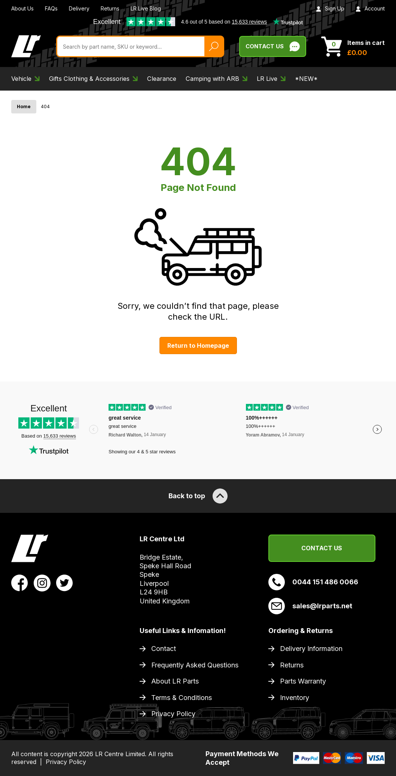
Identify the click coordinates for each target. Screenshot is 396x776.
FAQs (51, 8)
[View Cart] (353, 46)
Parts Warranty (303, 681)
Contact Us (321, 548)
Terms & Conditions (181, 698)
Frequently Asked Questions (194, 665)
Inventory (294, 698)
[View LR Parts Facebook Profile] (19, 582)
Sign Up (330, 8)
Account (370, 8)
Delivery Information (311, 648)
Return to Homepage (198, 345)
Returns (110, 8)
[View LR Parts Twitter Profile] (64, 582)
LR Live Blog (146, 8)
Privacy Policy (173, 714)
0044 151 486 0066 (313, 582)
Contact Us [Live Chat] (273, 46)
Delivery (79, 8)
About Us (22, 8)
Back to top (198, 496)
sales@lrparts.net (310, 606)
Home (24, 106)
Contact (163, 648)
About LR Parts (175, 681)
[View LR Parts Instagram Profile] (42, 582)
